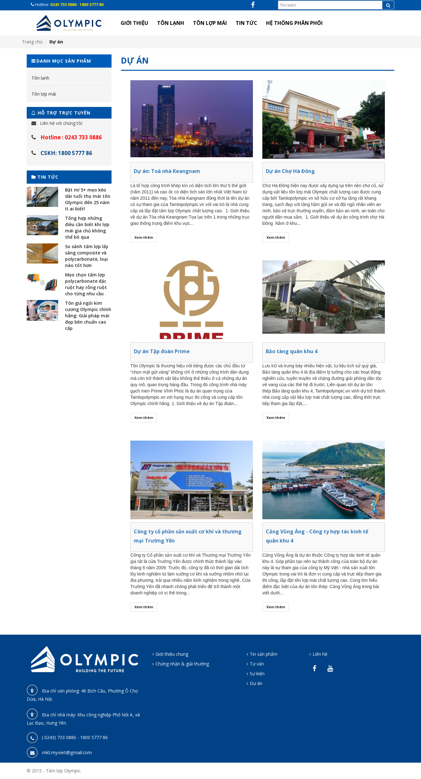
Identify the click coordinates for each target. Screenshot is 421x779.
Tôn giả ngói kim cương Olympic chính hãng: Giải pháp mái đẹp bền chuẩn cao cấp (88, 315)
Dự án (256, 683)
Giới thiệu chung (172, 654)
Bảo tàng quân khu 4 (291, 351)
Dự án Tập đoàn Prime (162, 351)
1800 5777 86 (91, 4)
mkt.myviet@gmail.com (67, 752)
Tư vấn (257, 664)
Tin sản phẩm (263, 654)
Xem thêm (143, 237)
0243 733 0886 (63, 4)
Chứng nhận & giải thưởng (182, 664)
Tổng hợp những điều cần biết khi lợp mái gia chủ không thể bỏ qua (87, 227)
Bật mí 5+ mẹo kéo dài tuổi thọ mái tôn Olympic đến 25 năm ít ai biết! (87, 199)
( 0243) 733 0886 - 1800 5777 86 (75, 737)
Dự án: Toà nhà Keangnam (167, 171)
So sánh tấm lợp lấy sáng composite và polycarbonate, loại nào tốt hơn (86, 255)
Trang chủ (32, 42)
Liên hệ (320, 654)
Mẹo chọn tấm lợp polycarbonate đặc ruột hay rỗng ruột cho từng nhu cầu (86, 284)
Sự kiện (257, 673)
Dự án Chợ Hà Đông (290, 171)
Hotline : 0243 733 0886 (71, 137)
